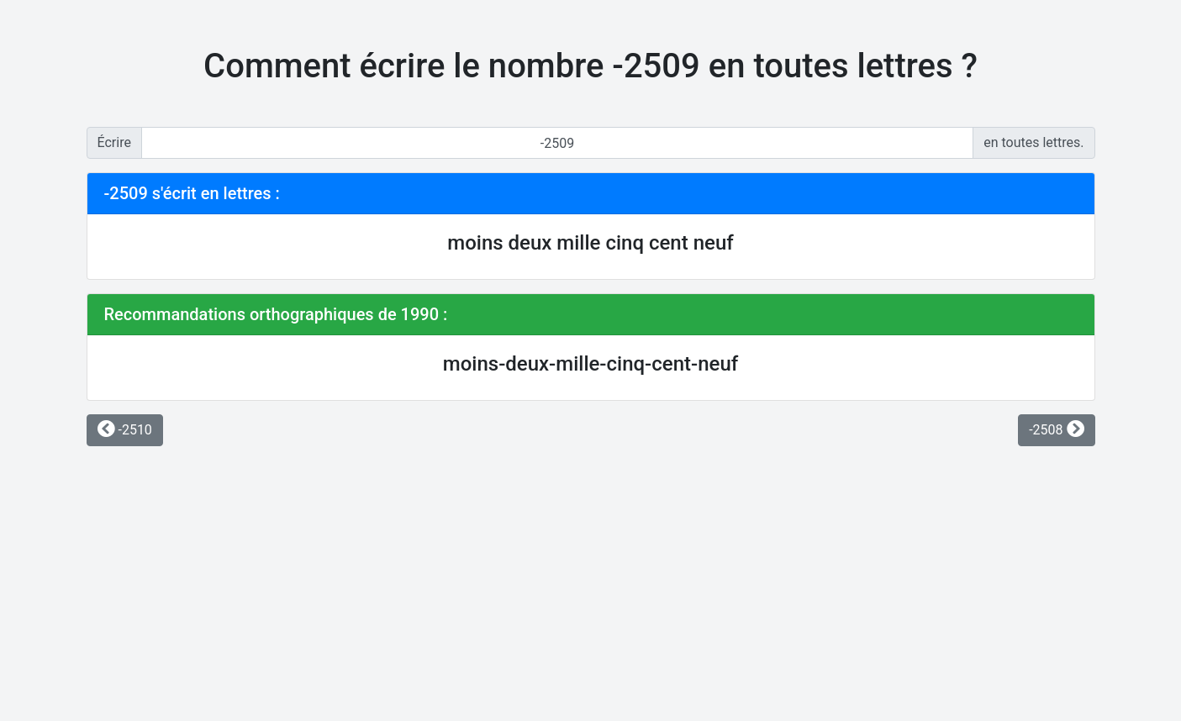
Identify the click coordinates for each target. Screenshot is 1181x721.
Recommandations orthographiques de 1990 (272, 314)
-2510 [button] (125, 430)
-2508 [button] (1056, 430)
